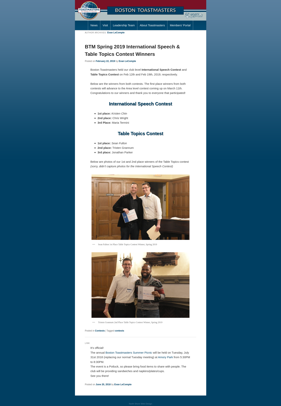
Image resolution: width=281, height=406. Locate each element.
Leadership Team (124, 25)
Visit (105, 25)
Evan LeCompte (116, 32)
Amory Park (165, 357)
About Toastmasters (152, 25)
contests (119, 330)
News (94, 25)
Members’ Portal (180, 25)
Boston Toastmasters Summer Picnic (128, 352)
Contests (100, 330)
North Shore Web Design (140, 404)
